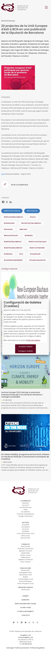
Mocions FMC (25, 538)
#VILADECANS (35, 254)
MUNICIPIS (25, 600)
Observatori (25, 590)
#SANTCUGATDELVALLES (37, 242)
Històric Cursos (25, 555)
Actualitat (25, 525)
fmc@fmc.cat (25, 635)
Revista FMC (25, 570)
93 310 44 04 (27, 644)
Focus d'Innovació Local (25, 533)
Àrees (26, 510)
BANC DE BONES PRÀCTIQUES (25, 604)
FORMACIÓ (25, 544)
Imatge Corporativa (25, 516)
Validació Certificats (25, 560)
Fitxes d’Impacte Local (26, 583)
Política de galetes (37, 648)
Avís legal (10, 648)
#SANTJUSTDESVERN (37, 248)
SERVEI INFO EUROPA (25, 587)
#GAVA (33, 217)
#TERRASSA (8, 254)
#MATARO (23, 229)
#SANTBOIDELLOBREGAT (13, 242)
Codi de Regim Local (25, 579)
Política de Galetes (33, 340)
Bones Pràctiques (25, 581)
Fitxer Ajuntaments (26, 611)
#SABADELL (29, 235)
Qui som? (25, 505)
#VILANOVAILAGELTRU (37, 260)
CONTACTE (25, 615)
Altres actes (25, 536)
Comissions (25, 527)
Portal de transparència (25, 514)
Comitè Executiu (25, 507)
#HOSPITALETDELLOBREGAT (31, 223)
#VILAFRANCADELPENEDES (13, 260)
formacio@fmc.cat (25, 637)
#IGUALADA (8, 229)
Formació (25, 529)
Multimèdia (25, 553)
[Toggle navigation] (46, 7)
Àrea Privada (25, 546)
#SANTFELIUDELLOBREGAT (13, 248)
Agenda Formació (25, 551)
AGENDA (25, 596)
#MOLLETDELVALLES (11, 235)
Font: (3, 174)
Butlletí (25, 577)
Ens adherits (25, 512)
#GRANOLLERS (9, 223)
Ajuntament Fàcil (25, 575)
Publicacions (25, 557)
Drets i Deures (26, 562)
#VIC (21, 254)
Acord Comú (25, 607)
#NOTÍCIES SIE (32, 211)
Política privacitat (22, 648)
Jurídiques (25, 531)
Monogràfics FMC (25, 572)
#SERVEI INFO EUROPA (12, 211)
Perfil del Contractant (25, 549)
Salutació (25, 503)
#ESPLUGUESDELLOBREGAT (13, 217)
